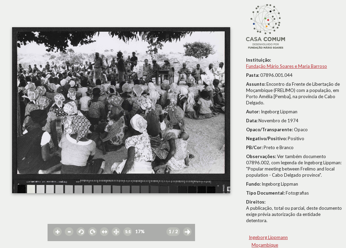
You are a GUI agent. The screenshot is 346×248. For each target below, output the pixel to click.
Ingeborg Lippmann (268, 237)
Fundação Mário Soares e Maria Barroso (286, 66)
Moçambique (265, 245)
